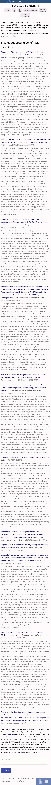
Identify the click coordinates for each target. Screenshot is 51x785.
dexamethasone (15, 319)
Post (5, 779)
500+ (40, 25)
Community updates (8, 734)
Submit (6, 770)
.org (16, 2)
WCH (18, 752)
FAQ (33, 779)
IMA (12, 752)
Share (14, 779)
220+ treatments (24, 33)
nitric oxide (41, 359)
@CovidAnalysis (24, 779)
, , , (25, 55)
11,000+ (23, 30)
